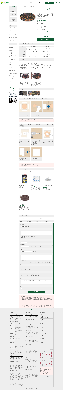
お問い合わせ (49, 2)
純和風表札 (11, 47)
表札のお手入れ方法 (43, 339)
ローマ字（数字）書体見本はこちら (35, 247)
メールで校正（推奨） (25, 275)
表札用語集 (41, 346)
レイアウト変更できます (46, 56)
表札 (25, 6)
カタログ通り (36, 258)
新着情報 (41, 321)
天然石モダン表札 (12, 62)
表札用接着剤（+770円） (25, 268)
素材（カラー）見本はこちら (31, 226)
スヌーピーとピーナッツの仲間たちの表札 (13, 28)
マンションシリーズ (12, 30)
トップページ (21, 6)
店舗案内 (41, 317)
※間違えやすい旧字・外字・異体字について (28, 237)
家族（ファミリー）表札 (13, 38)
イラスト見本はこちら (35, 252)
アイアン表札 (11, 78)
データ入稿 (45, 34)
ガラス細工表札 (12, 67)
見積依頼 (41, 331)
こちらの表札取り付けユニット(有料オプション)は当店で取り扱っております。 (36, 84)
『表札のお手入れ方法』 (35, 218)
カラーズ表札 (11, 64)
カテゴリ (14, 2)
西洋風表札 (11, 53)
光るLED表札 (11, 81)
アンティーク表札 (29, 6)
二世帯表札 (11, 36)
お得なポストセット (12, 40)
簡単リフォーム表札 (12, 34)
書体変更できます (45, 51)
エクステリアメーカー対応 (13, 32)
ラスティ (34, 6)
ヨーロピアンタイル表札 (13, 56)
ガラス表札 (11, 65)
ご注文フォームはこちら (45, 39)
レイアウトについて (24, 262)
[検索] (56, 3)
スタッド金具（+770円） (44, 268)
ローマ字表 (41, 345)
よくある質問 (42, 328)
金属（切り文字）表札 (13, 73)
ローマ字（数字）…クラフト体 (31, 51)
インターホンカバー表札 (13, 88)
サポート (31, 2)
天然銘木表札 (11, 50)
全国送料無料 (43, 27)
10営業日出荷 (43, 29)
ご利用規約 (41, 318)
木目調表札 (11, 52)
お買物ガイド (40, 2)
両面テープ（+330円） (34, 268)
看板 (13, 90)
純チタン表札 (11, 75)
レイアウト (22, 254)
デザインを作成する (45, 31)
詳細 (15, 317)
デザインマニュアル (23, 2)
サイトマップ (42, 323)
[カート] (60, 3)
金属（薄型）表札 (12, 70)
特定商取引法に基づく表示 (44, 320)
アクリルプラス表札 (12, 76)
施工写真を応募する (45, 36)
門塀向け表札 (11, 45)
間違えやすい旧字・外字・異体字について (46, 343)
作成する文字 (22, 229)
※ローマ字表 (23, 238)
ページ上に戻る (46, 379)
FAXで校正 (31, 275)
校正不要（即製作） (38, 275)
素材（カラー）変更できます (46, 48)
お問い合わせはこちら (47, 371)
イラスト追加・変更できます (46, 54)
